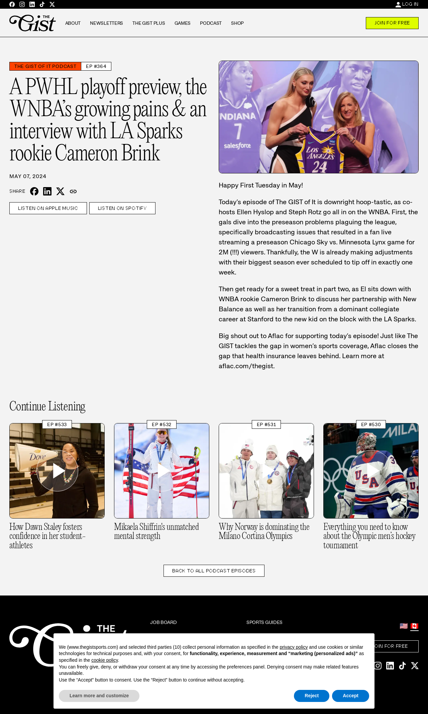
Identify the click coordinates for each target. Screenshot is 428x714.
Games (183, 23)
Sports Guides (264, 622)
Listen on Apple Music (48, 208)
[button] (73, 191)
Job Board (163, 622)
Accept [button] (350, 695)
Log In (410, 4)
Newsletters (106, 23)
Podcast (211, 23)
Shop (237, 23)
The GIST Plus (148, 23)
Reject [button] (312, 695)
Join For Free (392, 22)
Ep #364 (96, 66)
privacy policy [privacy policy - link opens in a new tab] (294, 647)
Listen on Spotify (122, 208)
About (73, 23)
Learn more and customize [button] (99, 695)
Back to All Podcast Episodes (214, 570)
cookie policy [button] (104, 660)
